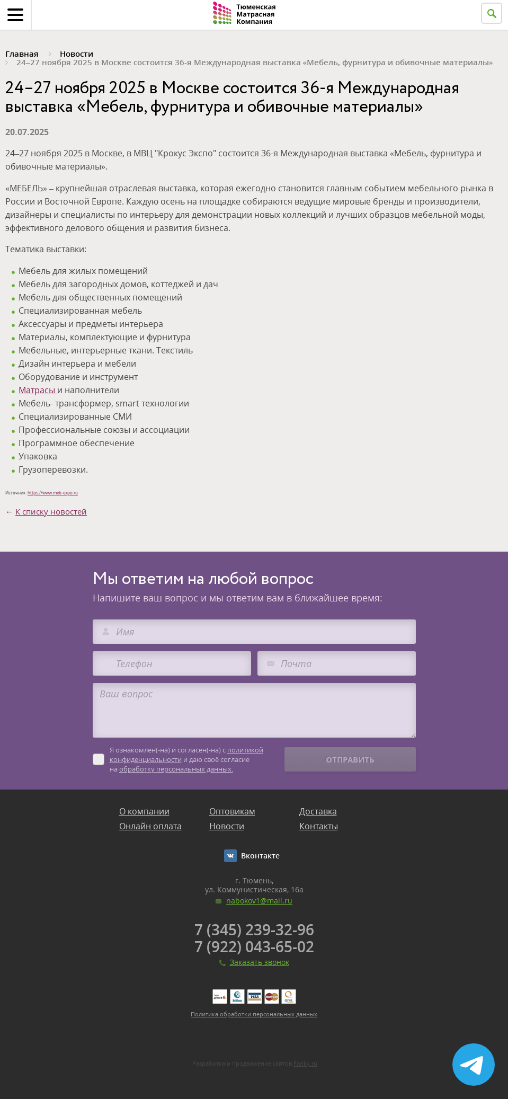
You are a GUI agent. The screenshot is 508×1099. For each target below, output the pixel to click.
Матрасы (38, 390)
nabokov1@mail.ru (259, 901)
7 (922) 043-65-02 (254, 946)
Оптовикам (232, 811)
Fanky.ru (305, 1063)
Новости (226, 826)
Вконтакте (260, 855)
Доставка (318, 811)
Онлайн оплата (150, 826)
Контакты (318, 826)
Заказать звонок (259, 962)
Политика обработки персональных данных (254, 1014)
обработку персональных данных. (176, 769)
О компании (144, 811)
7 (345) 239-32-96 (254, 929)
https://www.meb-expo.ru (53, 492)
